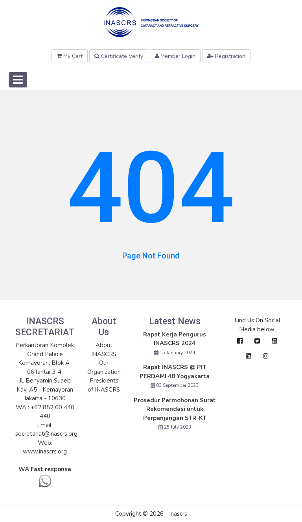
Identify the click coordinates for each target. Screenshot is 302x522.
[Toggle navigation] (18, 79)
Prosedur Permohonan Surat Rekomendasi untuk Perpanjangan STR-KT (175, 409)
